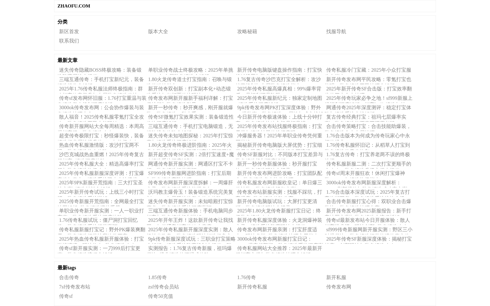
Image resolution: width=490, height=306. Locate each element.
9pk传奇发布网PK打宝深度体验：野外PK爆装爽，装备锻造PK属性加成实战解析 (279, 108)
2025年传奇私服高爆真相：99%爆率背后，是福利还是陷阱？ (278, 90)
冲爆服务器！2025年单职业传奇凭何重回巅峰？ (279, 136)
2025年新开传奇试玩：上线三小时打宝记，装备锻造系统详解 (101, 193)
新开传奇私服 (252, 286)
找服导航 (336, 31)
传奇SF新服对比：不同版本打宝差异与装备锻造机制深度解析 (279, 155)
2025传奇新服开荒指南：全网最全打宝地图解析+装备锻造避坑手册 (101, 202)
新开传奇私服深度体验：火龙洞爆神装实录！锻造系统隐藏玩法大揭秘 (279, 221)
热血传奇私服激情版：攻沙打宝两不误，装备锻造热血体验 (98, 146)
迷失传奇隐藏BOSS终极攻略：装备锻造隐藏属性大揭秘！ (100, 71)
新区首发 (69, 31)
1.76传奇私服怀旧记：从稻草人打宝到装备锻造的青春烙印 (367, 146)
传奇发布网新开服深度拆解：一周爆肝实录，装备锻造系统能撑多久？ (190, 183)
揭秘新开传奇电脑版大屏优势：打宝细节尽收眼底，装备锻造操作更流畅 (279, 146)
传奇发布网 (338, 286)
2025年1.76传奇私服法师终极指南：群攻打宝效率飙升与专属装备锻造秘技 (100, 90)
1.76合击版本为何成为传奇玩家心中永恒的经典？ (367, 136)
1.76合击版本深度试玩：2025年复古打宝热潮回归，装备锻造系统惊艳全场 (367, 193)
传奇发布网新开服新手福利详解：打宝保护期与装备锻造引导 (190, 99)
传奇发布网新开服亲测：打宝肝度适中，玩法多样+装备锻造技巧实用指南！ (279, 230)
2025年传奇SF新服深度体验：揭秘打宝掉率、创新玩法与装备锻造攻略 (368, 240)
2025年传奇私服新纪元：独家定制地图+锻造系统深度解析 (279, 99)
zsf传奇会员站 (163, 286)
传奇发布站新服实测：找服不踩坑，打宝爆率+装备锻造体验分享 (279, 193)
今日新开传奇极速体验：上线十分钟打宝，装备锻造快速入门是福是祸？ (279, 118)
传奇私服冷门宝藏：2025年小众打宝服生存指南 (368, 71)
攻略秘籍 (247, 31)
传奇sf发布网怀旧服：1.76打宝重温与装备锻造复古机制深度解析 (102, 99)
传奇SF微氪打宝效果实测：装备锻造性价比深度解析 (190, 118)
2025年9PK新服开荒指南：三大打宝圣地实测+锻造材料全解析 (100, 183)
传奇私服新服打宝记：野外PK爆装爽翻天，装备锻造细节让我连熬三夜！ (101, 230)
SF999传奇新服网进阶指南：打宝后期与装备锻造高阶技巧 (189, 174)
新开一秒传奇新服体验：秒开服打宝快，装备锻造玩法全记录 (276, 165)
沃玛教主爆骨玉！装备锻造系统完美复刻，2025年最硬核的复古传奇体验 (190, 193)
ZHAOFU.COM (74, 5)
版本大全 (158, 31)
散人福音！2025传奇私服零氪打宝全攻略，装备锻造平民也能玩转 (101, 118)
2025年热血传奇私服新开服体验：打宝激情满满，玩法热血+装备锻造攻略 (101, 240)
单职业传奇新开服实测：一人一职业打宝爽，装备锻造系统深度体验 (101, 212)
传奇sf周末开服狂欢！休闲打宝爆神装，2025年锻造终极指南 (365, 174)
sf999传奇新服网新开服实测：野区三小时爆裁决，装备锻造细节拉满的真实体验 (368, 230)
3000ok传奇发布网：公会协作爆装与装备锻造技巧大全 (101, 108)
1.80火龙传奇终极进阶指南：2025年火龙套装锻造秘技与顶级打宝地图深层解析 (189, 146)
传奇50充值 (160, 296)
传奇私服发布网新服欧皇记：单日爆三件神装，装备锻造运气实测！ (279, 183)
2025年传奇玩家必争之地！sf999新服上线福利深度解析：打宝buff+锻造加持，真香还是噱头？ (368, 99)
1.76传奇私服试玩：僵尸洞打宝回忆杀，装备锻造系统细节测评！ (98, 221)
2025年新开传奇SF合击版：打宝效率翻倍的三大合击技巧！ (368, 90)
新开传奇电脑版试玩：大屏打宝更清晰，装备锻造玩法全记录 (276, 202)
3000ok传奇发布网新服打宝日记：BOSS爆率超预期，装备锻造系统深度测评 (279, 240)
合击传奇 (69, 277)
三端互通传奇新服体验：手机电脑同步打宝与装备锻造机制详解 (190, 212)
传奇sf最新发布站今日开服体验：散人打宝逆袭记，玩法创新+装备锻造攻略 (367, 221)
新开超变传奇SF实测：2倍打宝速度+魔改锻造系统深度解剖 (190, 155)
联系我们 (69, 40)
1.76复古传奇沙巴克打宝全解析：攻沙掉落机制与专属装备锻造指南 (278, 80)
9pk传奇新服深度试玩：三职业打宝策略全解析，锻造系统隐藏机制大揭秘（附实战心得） (191, 240)
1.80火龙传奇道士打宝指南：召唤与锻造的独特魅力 (189, 80)
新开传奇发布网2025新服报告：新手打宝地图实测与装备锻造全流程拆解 (368, 212)
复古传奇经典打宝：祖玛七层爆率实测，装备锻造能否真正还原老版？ (365, 118)
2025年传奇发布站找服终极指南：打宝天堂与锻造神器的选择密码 (279, 127)
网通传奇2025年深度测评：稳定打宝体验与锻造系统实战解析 (368, 108)
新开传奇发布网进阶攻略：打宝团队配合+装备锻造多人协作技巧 (279, 174)
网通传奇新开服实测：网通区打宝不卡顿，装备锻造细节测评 (190, 165)
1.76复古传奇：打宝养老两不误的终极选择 (367, 155)
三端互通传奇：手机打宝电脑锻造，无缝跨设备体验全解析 (190, 127)
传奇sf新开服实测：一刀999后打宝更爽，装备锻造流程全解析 (99, 249)
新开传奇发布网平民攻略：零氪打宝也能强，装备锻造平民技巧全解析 (368, 80)
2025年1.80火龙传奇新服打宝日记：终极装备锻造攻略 (278, 212)
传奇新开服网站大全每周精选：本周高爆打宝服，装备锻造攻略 (101, 127)
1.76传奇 (246, 277)
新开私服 (336, 277)
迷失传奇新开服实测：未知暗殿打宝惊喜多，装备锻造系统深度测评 (190, 202)
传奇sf (66, 296)
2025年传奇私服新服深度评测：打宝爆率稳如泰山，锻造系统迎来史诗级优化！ (101, 174)
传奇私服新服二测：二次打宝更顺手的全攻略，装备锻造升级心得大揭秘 (368, 165)
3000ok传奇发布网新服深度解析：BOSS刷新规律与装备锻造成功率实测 (366, 183)
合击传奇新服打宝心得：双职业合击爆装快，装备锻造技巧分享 (368, 202)
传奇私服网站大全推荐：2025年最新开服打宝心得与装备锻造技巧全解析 (279, 249)
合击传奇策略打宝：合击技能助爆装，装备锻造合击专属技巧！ (368, 127)
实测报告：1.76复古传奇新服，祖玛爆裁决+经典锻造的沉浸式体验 (189, 249)
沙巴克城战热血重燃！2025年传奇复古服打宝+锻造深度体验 (101, 155)
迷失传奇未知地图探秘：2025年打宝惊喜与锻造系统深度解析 (190, 136)
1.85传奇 (157, 277)
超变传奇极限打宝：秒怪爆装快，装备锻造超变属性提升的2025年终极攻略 (101, 136)
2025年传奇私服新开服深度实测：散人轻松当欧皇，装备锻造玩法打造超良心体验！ (190, 230)
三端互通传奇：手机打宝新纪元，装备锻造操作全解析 (101, 80)
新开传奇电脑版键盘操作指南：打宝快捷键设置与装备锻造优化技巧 (279, 71)
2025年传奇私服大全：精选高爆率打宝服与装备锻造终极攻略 (101, 165)
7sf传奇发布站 (74, 286)
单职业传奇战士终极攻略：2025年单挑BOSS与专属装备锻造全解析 (190, 71)
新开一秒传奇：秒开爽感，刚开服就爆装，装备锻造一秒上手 (190, 108)
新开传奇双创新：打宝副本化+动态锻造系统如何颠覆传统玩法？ (189, 90)
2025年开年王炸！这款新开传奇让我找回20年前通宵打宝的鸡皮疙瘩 (190, 221)
